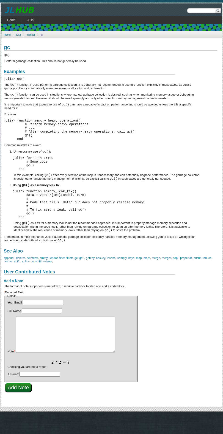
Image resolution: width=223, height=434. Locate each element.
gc (76, 278)
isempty (122, 278)
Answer (13, 394)
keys (131, 278)
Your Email (15, 322)
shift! (17, 281)
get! (81, 278)
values (47, 281)
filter (62, 278)
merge (156, 278)
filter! (69, 278)
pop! (175, 278)
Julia (30, 20)
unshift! (37, 281)
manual (31, 34)
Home (7, 34)
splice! (26, 281)
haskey (100, 278)
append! (9, 278)
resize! (8, 281)
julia (18, 34)
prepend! (186, 278)
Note (11, 371)
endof (54, 278)
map (139, 278)
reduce (207, 278)
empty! (44, 278)
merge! (166, 278)
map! (146, 278)
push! (197, 278)
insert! (111, 278)
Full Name (14, 331)
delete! (20, 278)
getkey (90, 278)
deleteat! (32, 278)
